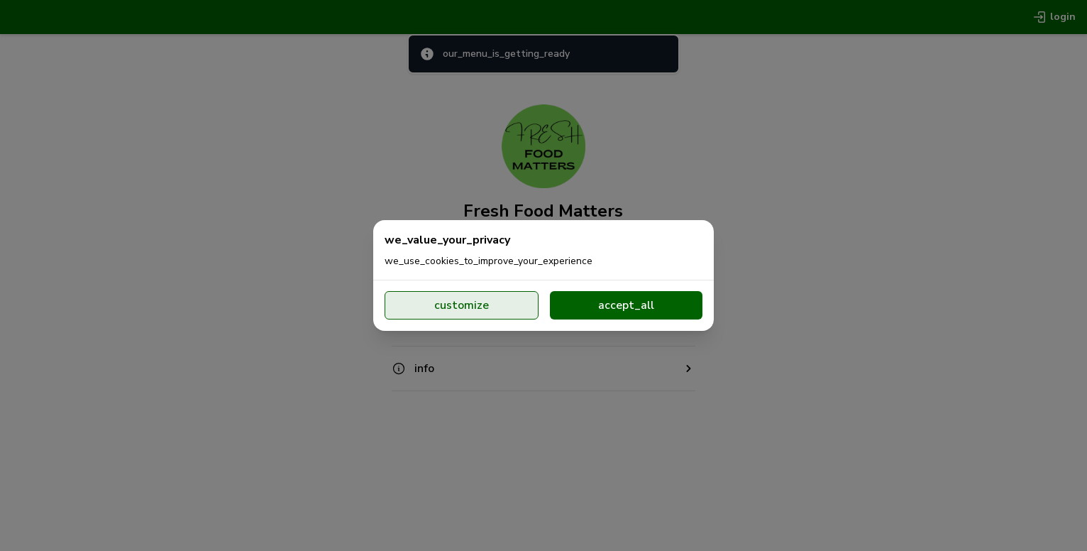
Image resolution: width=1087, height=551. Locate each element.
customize (461, 305)
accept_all (626, 305)
